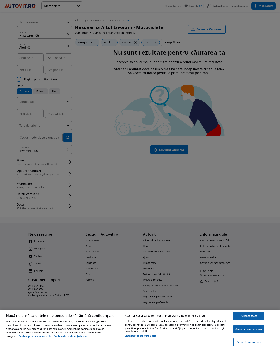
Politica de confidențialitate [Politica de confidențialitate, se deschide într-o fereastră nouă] (70, 336)
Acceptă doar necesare (248, 329)
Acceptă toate (249, 315)
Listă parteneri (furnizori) (140, 335)
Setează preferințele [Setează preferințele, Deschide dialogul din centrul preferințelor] (249, 342)
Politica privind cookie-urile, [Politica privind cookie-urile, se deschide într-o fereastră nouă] (36, 336)
